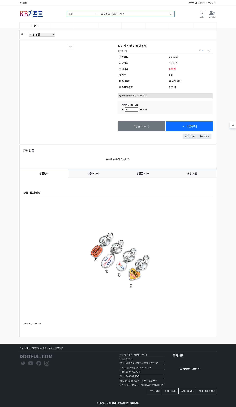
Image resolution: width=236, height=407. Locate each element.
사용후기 (200, 3)
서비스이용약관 (55, 348)
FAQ (191, 3)
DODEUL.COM (36, 356)
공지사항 (178, 355)
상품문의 (210, 3)
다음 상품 (205, 136)
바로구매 (189, 126)
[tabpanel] (118, 254)
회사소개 (23, 348)
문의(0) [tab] (143, 173)
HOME (23, 3)
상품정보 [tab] (43, 173)
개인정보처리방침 (38, 348)
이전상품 (192, 136)
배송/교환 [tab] (192, 173)
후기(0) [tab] (93, 173)
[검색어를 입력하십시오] (134, 14)
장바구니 (141, 126)
